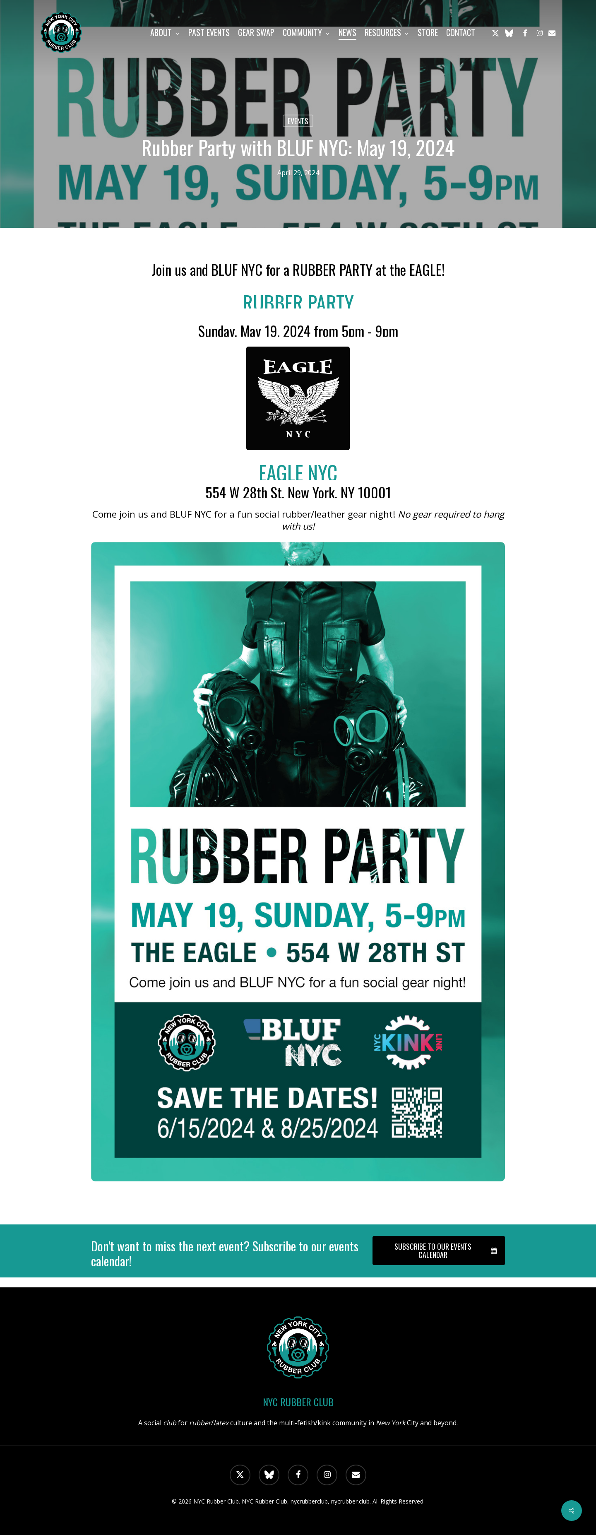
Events (298, 121)
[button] (438, 1250)
